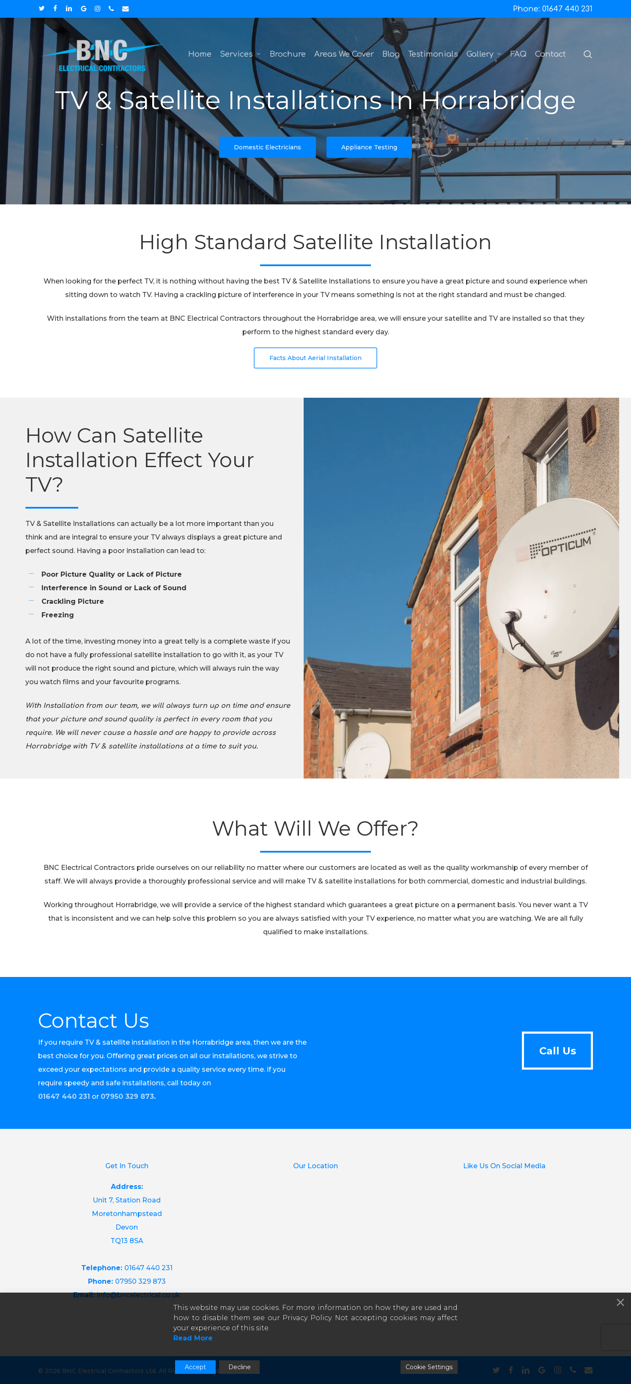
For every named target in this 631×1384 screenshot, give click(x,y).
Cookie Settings (429, 1367)
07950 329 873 (127, 1096)
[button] (267, 147)
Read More (193, 1338)
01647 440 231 (64, 1096)
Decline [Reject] (239, 1367)
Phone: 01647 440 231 (553, 9)
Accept (195, 1367)
